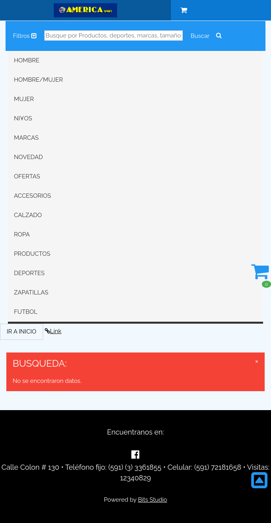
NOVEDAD (28, 157)
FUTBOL (25, 311)
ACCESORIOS (32, 195)
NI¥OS (23, 118)
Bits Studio (152, 499)
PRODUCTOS (32, 253)
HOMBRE (26, 60)
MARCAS (26, 137)
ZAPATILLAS (31, 292)
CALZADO (28, 215)
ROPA (22, 234)
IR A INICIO (21, 331)
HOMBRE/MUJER (38, 79)
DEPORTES (29, 273)
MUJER (24, 99)
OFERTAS (27, 176)
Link (53, 331)
